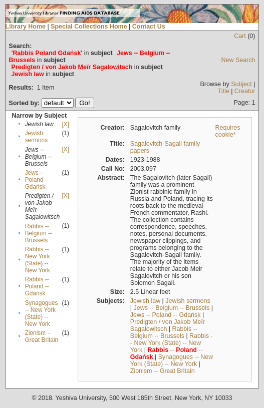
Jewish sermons (36, 137)
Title (223, 91)
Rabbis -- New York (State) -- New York (37, 260)
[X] (65, 124)
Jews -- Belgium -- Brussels (172, 307)
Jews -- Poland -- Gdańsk (37, 179)
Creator (244, 91)
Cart (240, 36)
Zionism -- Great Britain (41, 336)
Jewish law (145, 300)
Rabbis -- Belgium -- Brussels (38, 233)
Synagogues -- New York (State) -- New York (41, 313)
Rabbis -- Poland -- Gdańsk (37, 286)
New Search (238, 60)
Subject (241, 84)
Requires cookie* (227, 131)
